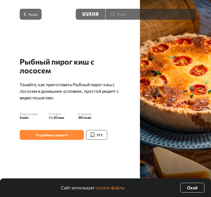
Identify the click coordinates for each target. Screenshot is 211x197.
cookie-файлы (110, 187)
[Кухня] (90, 14)
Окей (192, 187)
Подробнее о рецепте (52, 135)
